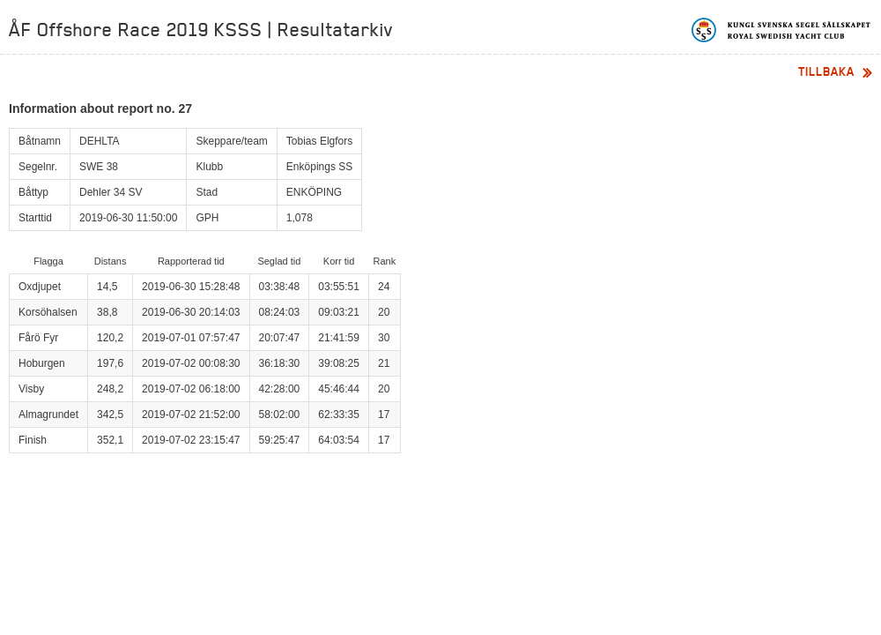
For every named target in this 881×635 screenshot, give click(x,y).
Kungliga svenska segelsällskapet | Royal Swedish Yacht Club (782, 30)
